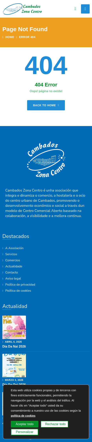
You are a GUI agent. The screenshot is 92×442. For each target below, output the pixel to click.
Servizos (11, 254)
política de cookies (23, 415)
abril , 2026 (12, 341)
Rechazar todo (55, 424)
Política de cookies (18, 291)
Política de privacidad (20, 284)
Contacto (11, 272)
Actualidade (13, 266)
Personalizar (24, 432)
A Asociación (14, 248)
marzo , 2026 (12, 380)
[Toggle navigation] (85, 9)
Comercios (12, 260)
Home (8, 37)
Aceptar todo (25, 424)
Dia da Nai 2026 (14, 346)
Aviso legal (13, 278)
